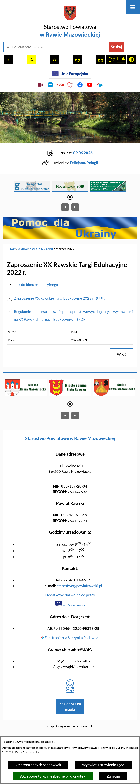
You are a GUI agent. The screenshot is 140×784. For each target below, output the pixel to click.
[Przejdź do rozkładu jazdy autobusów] (50, 85)
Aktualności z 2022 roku (35, 249)
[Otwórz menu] (133, 7)
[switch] (77, 59)
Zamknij (113, 776)
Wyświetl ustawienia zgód (103, 764)
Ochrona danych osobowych (38, 764)
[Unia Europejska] (70, 74)
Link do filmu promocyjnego (36, 284)
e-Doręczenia (70, 605)
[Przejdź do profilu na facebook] (80, 85)
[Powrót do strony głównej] (12, 248)
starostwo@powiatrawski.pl (79, 585)
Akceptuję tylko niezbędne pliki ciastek (52, 776)
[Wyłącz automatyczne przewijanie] (70, 197)
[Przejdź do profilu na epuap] (100, 85)
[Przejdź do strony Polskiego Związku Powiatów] (70, 85)
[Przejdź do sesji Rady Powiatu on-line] (40, 85)
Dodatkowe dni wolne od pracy (70, 595)
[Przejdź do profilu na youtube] (90, 85)
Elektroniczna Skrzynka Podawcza (70, 637)
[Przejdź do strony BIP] (60, 85)
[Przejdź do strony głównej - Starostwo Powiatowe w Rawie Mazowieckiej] (70, 22)
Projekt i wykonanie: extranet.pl (69, 726)
